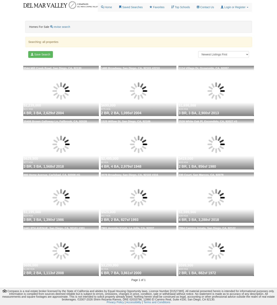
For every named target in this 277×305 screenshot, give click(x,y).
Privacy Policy (115, 302)
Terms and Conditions (156, 302)
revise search (61, 26)
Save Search (40, 54)
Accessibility (133, 302)
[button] (234, 7)
